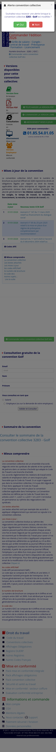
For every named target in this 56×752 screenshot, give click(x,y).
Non (36, 24)
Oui (20, 24)
